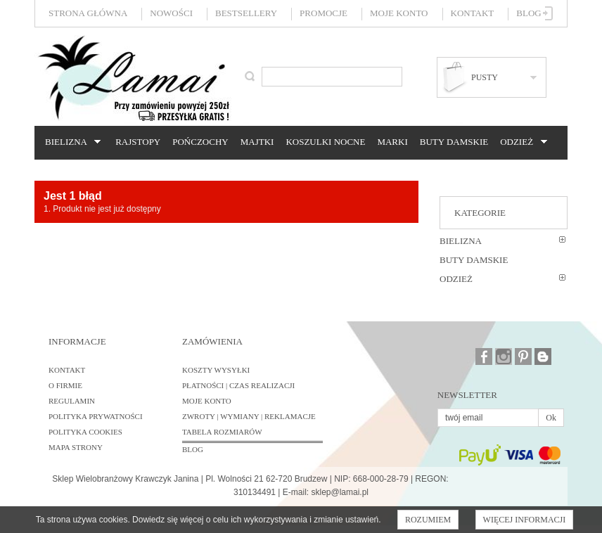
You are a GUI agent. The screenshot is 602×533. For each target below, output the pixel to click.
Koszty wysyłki (216, 370)
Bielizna (71, 142)
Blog (528, 13)
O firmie (65, 385)
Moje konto (399, 13)
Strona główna (88, 13)
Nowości (171, 13)
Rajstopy (137, 141)
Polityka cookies (85, 432)
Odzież (521, 142)
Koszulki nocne (325, 141)
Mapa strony (76, 447)
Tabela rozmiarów (222, 432)
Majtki (257, 141)
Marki (392, 141)
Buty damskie (454, 141)
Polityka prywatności (96, 416)
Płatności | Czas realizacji (238, 385)
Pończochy (200, 141)
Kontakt (472, 13)
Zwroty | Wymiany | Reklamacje (249, 416)
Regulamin (72, 401)
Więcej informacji (524, 520)
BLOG (192, 449)
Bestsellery (246, 13)
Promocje (323, 13)
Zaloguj (548, 13)
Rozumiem (428, 520)
